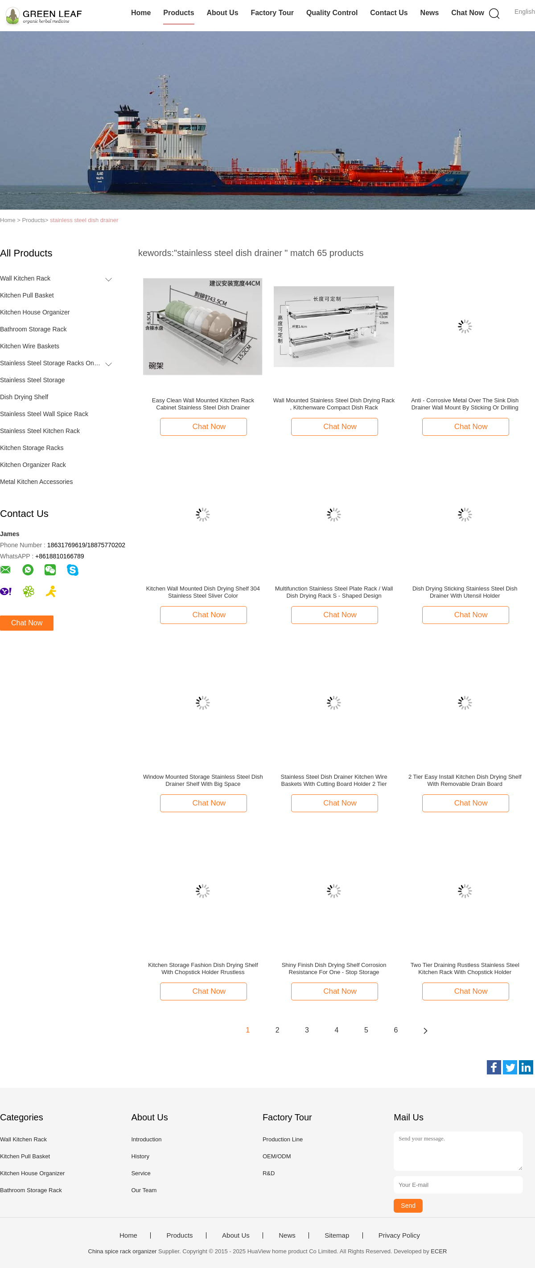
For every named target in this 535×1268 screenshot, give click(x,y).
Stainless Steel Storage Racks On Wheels (50, 363)
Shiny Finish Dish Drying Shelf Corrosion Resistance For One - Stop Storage (334, 968)
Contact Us (388, 13)
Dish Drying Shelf (24, 397)
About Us (222, 13)
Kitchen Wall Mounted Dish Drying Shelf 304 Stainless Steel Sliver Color (203, 592)
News (429, 13)
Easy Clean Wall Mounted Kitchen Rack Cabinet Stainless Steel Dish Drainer (203, 404)
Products (178, 13)
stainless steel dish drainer (84, 220)
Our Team (143, 1190)
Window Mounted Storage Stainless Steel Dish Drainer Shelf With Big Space (203, 780)
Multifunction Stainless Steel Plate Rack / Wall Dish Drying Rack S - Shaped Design (334, 592)
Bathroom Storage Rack (33, 329)
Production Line (283, 1139)
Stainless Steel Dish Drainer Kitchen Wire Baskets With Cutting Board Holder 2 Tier (333, 780)
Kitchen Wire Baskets (29, 346)
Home (141, 13)
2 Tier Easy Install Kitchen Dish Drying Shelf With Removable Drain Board (465, 780)
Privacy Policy (399, 1235)
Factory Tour (272, 13)
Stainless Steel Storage (32, 380)
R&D (269, 1173)
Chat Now (467, 13)
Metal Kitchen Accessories (36, 481)
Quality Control (332, 13)
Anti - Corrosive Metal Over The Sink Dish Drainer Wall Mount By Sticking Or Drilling (465, 404)
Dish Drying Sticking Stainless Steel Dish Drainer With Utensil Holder (465, 592)
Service (140, 1173)
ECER (439, 1251)
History (140, 1156)
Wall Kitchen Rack (25, 278)
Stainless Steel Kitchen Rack (40, 430)
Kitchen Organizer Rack (33, 464)
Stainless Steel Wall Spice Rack (44, 413)
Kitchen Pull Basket (27, 295)
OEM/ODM (277, 1156)
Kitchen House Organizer (35, 312)
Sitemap (337, 1235)
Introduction (146, 1139)
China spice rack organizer (122, 1251)
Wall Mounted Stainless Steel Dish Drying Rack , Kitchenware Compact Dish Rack (334, 404)
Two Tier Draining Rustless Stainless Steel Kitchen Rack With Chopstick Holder (465, 968)
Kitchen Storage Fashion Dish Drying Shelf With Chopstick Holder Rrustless (203, 968)
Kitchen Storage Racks (31, 447)
